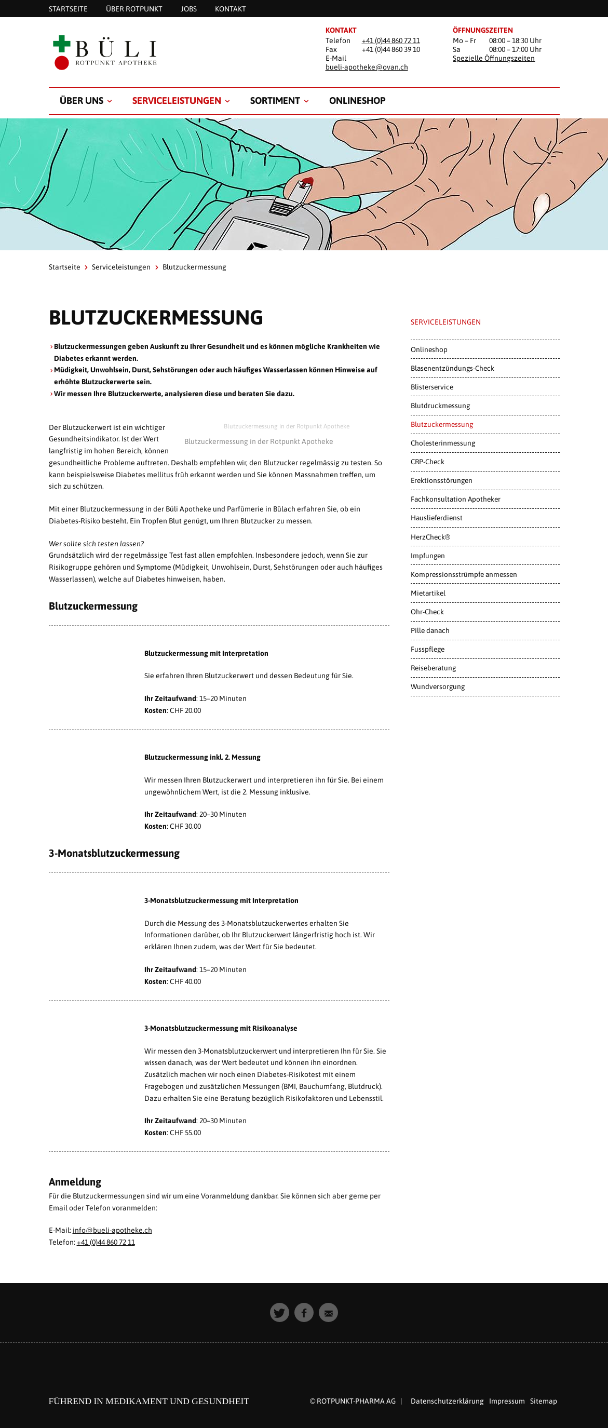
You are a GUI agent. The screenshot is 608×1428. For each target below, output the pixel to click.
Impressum (507, 1401)
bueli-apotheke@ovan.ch (367, 67)
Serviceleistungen (176, 100)
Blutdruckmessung (440, 405)
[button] (279, 1312)
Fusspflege (427, 649)
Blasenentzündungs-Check (452, 368)
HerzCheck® (430, 537)
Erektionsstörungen (441, 480)
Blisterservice (432, 387)
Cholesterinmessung (443, 443)
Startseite (64, 267)
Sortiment (275, 100)
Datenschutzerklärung (447, 1401)
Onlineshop (357, 100)
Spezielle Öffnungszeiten (494, 58)
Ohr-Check (427, 612)
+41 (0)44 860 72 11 (391, 40)
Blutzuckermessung (442, 424)
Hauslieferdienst (437, 518)
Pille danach (430, 630)
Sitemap (543, 1401)
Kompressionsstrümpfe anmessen (464, 574)
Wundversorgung (438, 686)
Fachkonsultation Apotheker (456, 499)
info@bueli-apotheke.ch (112, 1230)
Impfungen (428, 555)
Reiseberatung (433, 668)
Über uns (81, 100)
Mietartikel (428, 593)
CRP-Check (427, 461)
